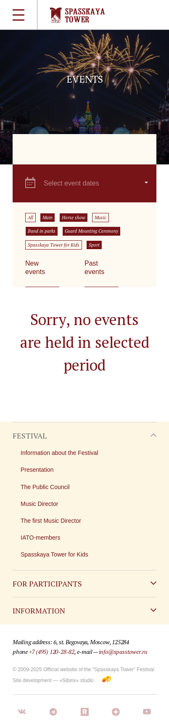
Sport (94, 245)
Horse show (73, 217)
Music (100, 217)
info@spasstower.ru (123, 652)
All (30, 217)
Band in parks (41, 231)
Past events (94, 267)
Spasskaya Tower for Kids (53, 245)
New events (35, 267)
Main (47, 217)
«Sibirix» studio (76, 680)
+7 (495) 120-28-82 (51, 652)
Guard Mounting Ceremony (91, 231)
